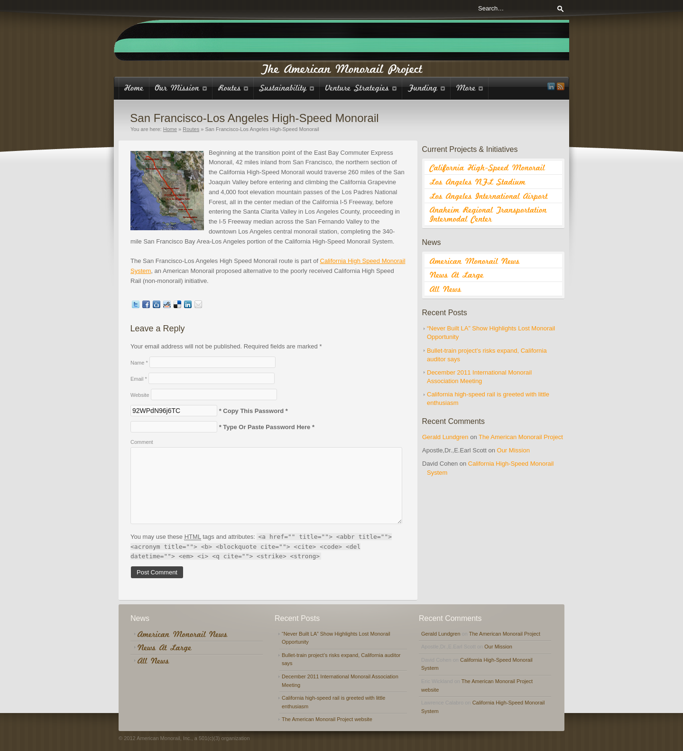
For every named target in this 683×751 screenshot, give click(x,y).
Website (139, 395)
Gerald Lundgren (445, 437)
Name (139, 363)
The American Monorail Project (521, 437)
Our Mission (513, 450)
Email (138, 379)
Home (170, 129)
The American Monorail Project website (327, 719)
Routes (191, 129)
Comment (141, 442)
